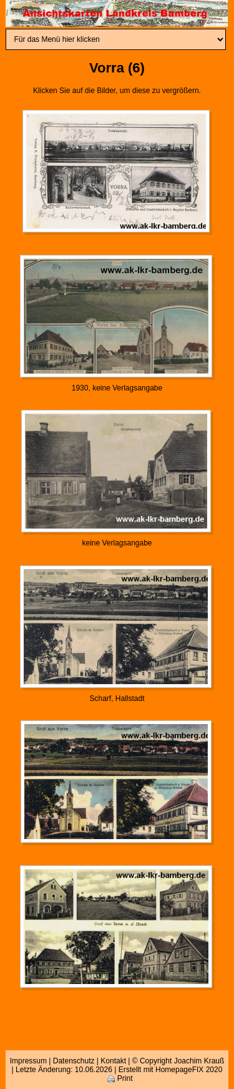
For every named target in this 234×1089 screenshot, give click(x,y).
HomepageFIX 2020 (188, 1069)
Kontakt (113, 1061)
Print (119, 1078)
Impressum (28, 1061)
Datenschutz (74, 1061)
